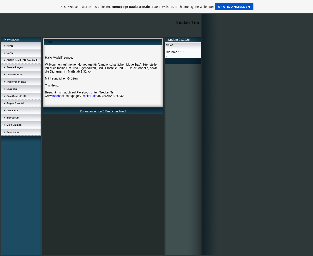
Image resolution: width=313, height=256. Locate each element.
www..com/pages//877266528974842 (84, 96)
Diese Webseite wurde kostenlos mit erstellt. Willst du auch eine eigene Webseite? (157, 6)
